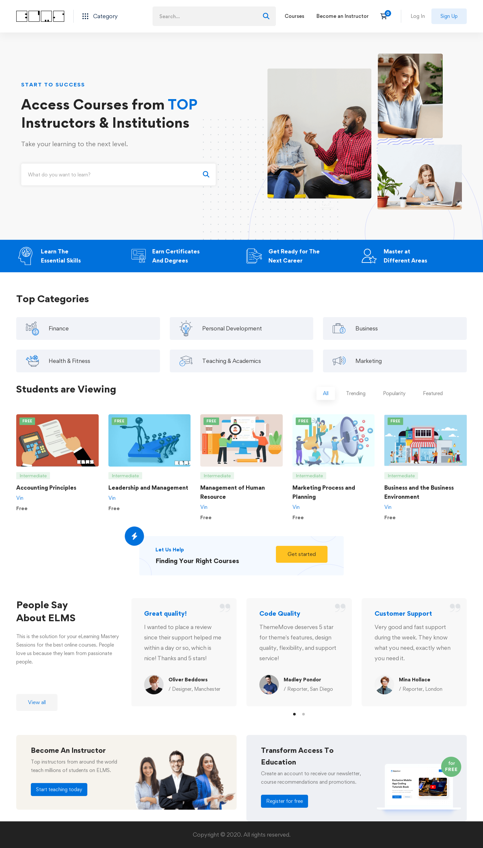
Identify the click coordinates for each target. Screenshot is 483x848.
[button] (302, 560)
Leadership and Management (148, 494)
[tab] (325, 399)
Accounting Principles (46, 494)
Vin (19, 504)
